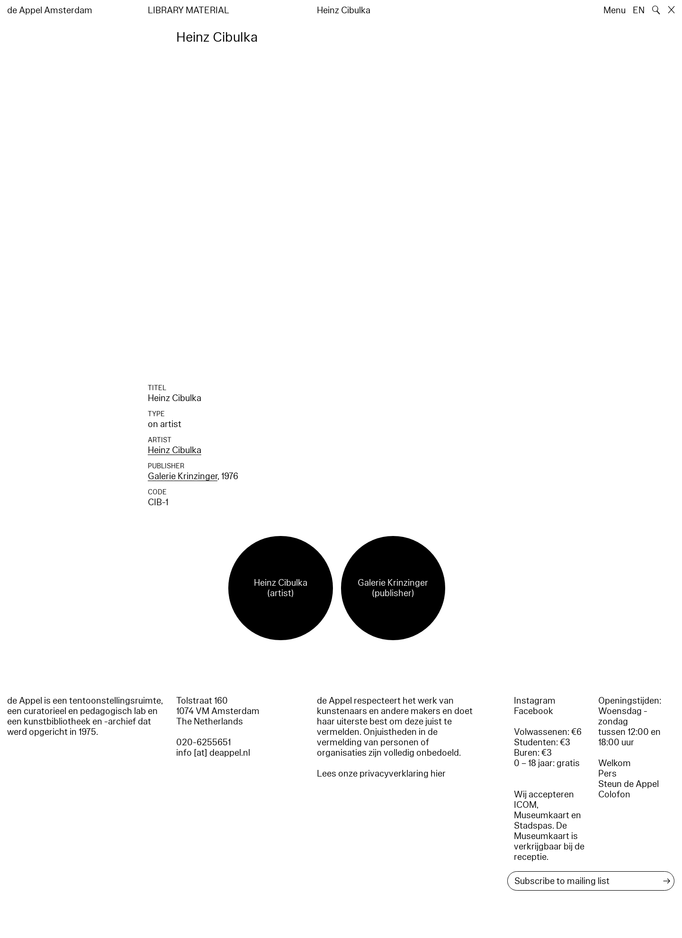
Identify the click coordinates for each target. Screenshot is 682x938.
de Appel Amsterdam (49, 10)
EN (639, 10)
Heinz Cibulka (174, 450)
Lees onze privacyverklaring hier (381, 774)
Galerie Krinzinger (182, 476)
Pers (607, 774)
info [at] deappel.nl (213, 753)
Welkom (614, 763)
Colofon (614, 794)
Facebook (533, 711)
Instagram (535, 701)
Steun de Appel (628, 784)
